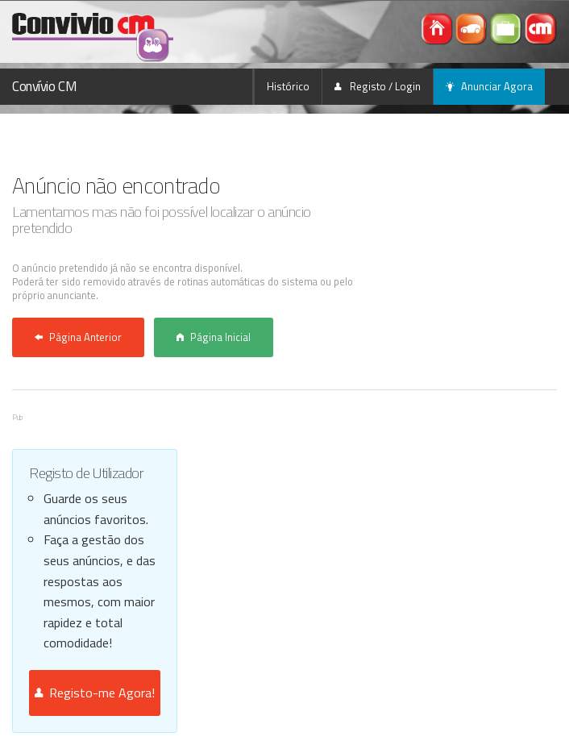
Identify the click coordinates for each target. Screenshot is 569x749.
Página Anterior (78, 337)
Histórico (288, 86)
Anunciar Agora (489, 86)
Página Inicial (214, 337)
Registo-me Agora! (95, 692)
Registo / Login (377, 86)
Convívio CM (44, 86)
